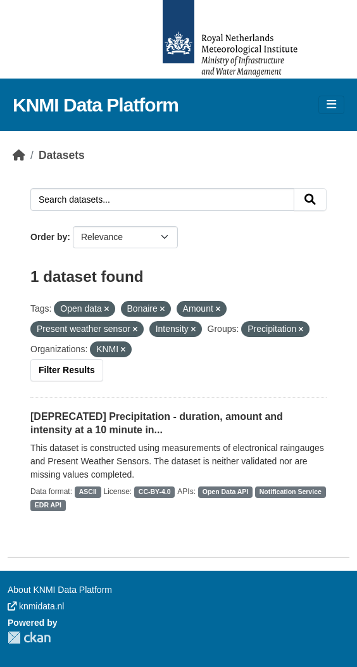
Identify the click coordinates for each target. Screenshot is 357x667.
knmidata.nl (36, 606)
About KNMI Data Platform (60, 590)
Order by (48, 237)
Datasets (62, 155)
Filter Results (67, 370)
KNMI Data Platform (95, 104)
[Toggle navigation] (331, 105)
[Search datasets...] (162, 199)
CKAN (29, 637)
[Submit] (310, 199)
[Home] (19, 155)
